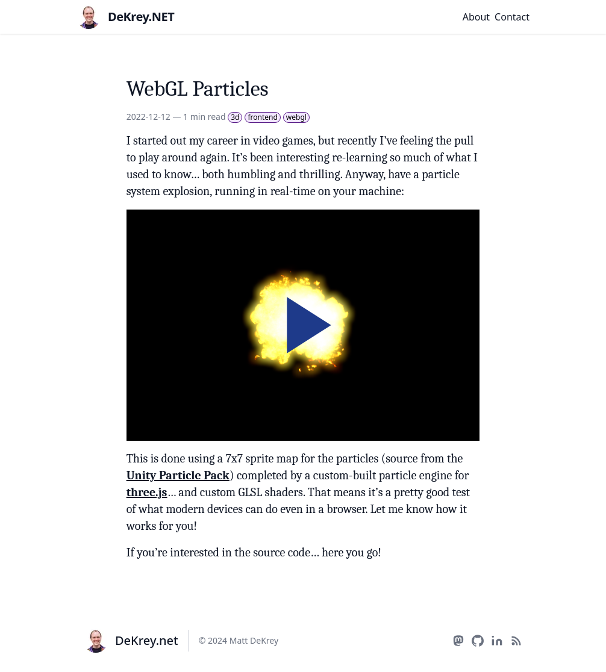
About (476, 16)
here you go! (351, 552)
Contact (512, 16)
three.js (147, 492)
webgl (296, 117)
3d (235, 117)
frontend (262, 117)
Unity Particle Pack (178, 475)
